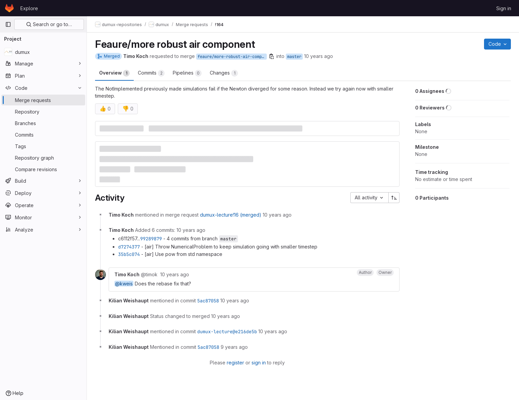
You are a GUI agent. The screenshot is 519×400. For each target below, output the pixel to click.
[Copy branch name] (271, 56)
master (294, 56)
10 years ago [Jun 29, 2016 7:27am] (318, 56)
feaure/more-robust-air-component (232, 56)
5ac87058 (208, 301)
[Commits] (43, 134)
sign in (259, 362)
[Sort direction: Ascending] (394, 197)
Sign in (503, 8)
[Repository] (43, 111)
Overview (114, 73)
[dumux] (43, 51)
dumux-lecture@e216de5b (227, 331)
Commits (151, 73)
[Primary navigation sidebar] (8, 24)
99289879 (151, 239)
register (235, 362)
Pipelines (187, 73)
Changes (224, 73)
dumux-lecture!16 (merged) (230, 215)
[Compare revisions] (43, 169)
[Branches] (43, 123)
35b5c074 (129, 254)
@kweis (124, 283)
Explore (29, 8)
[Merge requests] (43, 100)
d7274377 (129, 247)
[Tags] (43, 146)
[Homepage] (9, 8)
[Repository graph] (43, 157)
